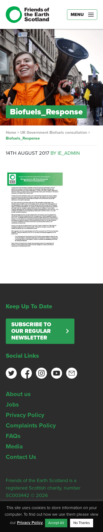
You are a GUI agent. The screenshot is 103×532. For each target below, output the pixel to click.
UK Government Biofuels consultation (53, 132)
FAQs (13, 436)
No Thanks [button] (81, 523)
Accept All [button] (56, 523)
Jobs (12, 404)
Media (14, 446)
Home (11, 132)
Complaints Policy (31, 425)
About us (18, 394)
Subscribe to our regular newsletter (31, 331)
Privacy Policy (25, 415)
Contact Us (21, 457)
